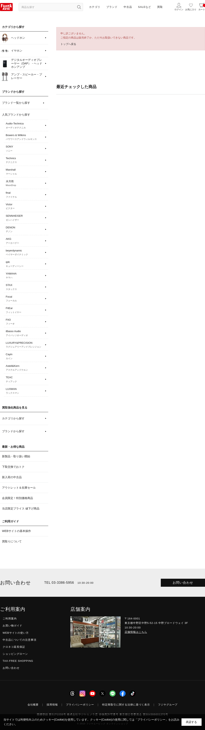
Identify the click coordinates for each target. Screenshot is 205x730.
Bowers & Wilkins (25, 137)
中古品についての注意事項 (19, 639)
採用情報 (52, 704)
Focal (25, 298)
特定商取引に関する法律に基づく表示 (126, 704)
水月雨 (25, 183)
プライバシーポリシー (80, 704)
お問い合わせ (183, 582)
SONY (25, 148)
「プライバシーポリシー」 (151, 719)
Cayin (25, 356)
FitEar (25, 310)
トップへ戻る (68, 44)
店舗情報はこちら (136, 631)
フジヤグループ (168, 704)
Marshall (25, 171)
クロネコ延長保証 (14, 646)
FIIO (25, 321)
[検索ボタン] (79, 7)
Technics (25, 160)
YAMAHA (25, 275)
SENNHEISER (25, 218)
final (25, 194)
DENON (25, 229)
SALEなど (144, 6)
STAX (25, 287)
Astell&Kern (25, 368)
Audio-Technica (25, 125)
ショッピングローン (15, 653)
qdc (25, 264)
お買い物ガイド (12, 625)
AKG (25, 241)
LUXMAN (25, 391)
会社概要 (33, 704)
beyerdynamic (25, 252)
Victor (25, 206)
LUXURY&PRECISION (25, 345)
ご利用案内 (10, 618)
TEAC (25, 379)
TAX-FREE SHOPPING (18, 660)
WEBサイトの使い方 (16, 632)
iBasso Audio (25, 333)
